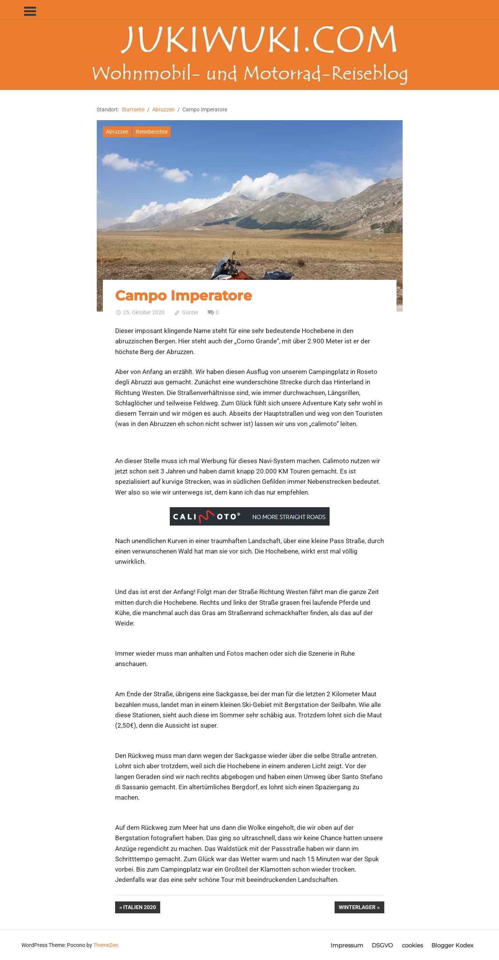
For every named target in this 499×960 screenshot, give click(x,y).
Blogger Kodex (452, 945)
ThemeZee (105, 945)
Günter (190, 312)
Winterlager (356, 908)
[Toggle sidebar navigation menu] (30, 11)
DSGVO (382, 945)
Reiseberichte (151, 132)
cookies (412, 945)
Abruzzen (117, 132)
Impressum (346, 945)
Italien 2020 (139, 908)
